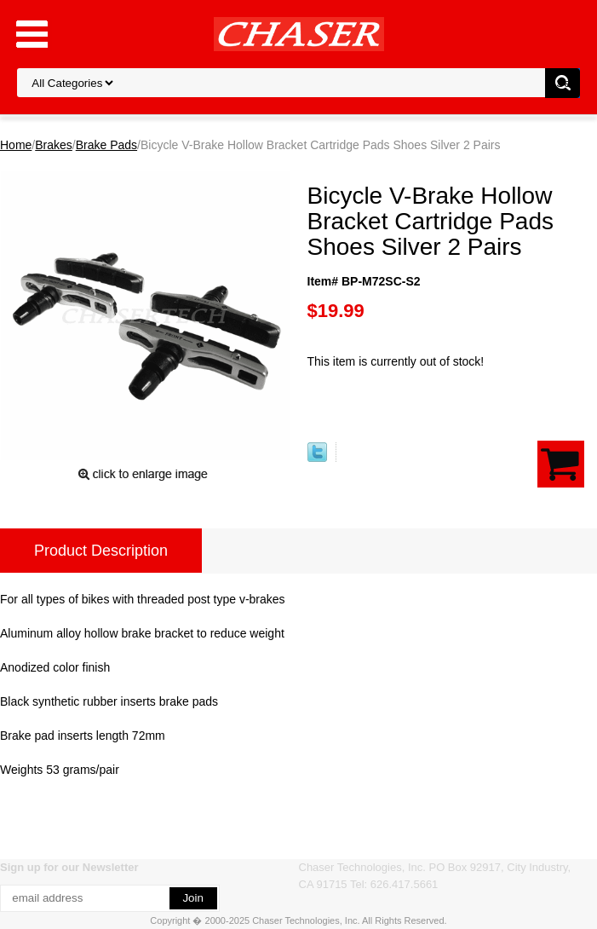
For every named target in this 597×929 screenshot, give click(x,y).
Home (16, 145)
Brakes (53, 145)
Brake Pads (106, 145)
